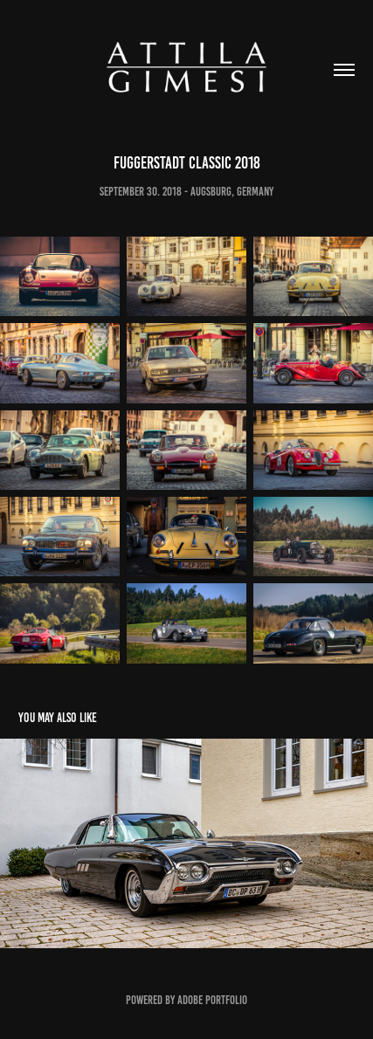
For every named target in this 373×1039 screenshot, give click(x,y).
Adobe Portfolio (212, 1000)
